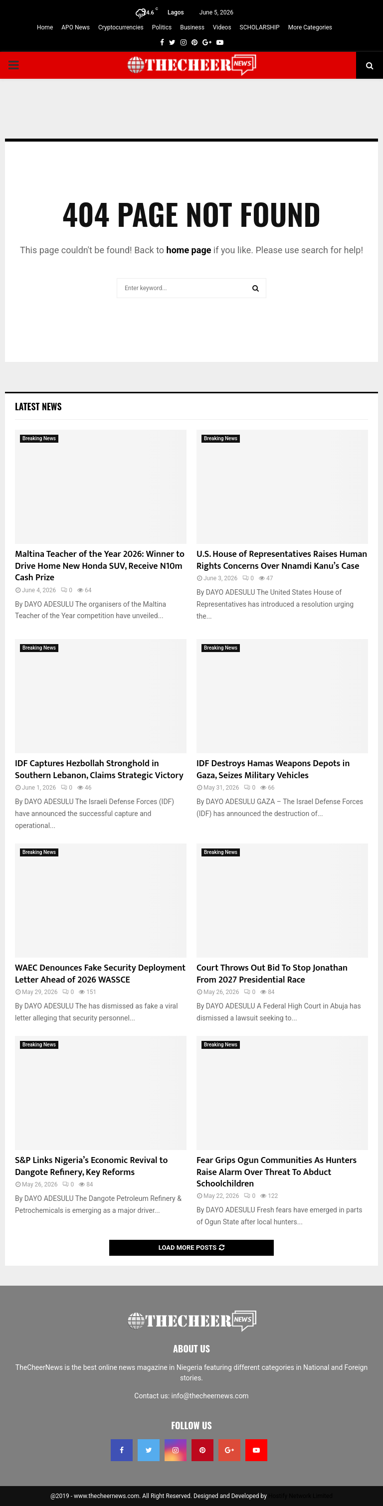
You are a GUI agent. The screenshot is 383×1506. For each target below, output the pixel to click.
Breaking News (39, 438)
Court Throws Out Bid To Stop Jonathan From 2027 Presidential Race (272, 974)
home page (189, 250)
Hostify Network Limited (300, 1496)
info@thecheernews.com (210, 1396)
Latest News (38, 406)
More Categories (310, 27)
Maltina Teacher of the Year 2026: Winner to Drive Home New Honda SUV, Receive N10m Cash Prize (100, 566)
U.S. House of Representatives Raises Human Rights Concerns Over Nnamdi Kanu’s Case (281, 560)
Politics (162, 27)
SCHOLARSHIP (260, 27)
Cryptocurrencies (121, 27)
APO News (75, 27)
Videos (222, 27)
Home (45, 27)
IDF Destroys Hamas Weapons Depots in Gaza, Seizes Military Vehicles (273, 769)
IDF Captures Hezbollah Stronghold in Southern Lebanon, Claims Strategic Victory (99, 769)
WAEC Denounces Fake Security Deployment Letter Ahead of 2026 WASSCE (100, 974)
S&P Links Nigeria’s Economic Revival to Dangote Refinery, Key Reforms (91, 1166)
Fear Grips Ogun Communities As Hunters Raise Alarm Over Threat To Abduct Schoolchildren (276, 1172)
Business (192, 27)
